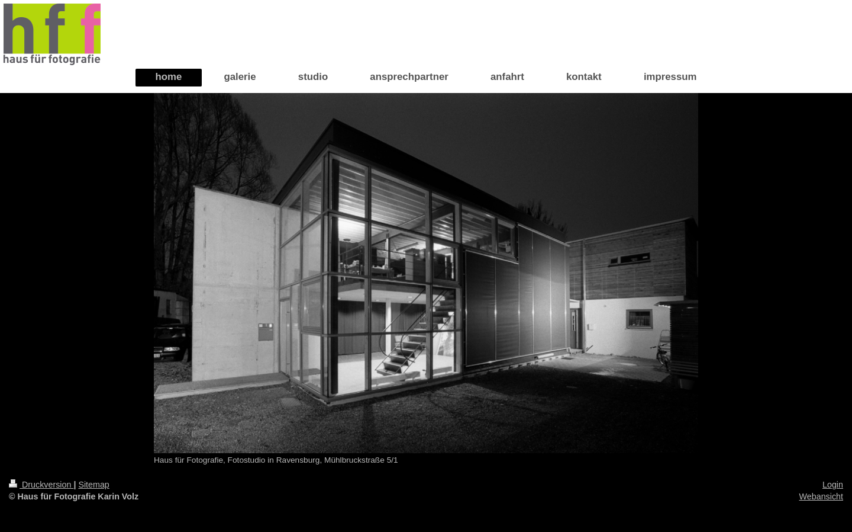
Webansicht (821, 496)
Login (832, 484)
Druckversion (41, 484)
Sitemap (93, 484)
